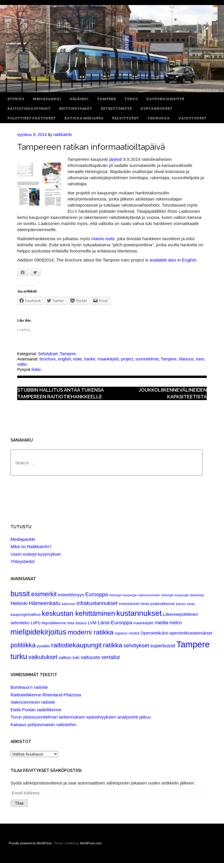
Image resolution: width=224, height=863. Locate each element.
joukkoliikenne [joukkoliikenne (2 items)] (162, 604)
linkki (36, 369)
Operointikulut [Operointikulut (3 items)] (154, 632)
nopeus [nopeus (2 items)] (121, 633)
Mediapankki (47, 99)
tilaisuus (186, 359)
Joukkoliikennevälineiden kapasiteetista (173, 393)
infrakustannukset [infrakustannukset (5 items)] (97, 603)
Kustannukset (156, 109)
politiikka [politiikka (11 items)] (23, 645)
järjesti (115, 159)
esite (77, 359)
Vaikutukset (192, 118)
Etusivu (15, 99)
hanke (89, 359)
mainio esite (103, 238)
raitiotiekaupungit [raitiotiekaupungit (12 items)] (76, 645)
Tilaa (19, 803)
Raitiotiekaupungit (28, 109)
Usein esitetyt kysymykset (35, 554)
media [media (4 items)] (161, 622)
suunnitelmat (146, 359)
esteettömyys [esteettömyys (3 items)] (71, 594)
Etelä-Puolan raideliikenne (35, 709)
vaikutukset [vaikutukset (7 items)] (43, 657)
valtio (22, 364)
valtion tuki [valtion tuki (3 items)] (69, 657)
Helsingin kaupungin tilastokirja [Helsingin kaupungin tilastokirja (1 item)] (182, 595)
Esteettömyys (116, 109)
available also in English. (173, 259)
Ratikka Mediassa (84, 118)
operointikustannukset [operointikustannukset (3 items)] (190, 632)
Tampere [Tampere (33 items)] (193, 644)
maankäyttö (107, 359)
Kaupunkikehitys (165, 99)
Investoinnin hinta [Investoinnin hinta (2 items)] (134, 604)
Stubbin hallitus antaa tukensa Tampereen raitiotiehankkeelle (60, 393)
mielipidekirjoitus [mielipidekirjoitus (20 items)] (38, 631)
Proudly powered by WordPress (30, 843)
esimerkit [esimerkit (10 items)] (44, 594)
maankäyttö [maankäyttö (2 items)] (143, 623)
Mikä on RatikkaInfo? (30, 546)
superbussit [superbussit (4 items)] (162, 645)
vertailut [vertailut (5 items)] (111, 657)
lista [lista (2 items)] (70, 623)
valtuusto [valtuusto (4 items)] (90, 657)
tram (200, 359)
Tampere (106, 99)
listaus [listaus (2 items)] (81, 623)
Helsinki (78, 99)
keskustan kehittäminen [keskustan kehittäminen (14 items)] (78, 613)
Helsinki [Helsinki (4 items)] (19, 603)
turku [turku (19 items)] (18, 656)
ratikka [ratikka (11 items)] (112, 645)
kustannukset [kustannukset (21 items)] (139, 613)
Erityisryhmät (75, 109)
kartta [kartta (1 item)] (191, 604)
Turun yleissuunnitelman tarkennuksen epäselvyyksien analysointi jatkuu (80, 716)
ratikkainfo (62, 134)
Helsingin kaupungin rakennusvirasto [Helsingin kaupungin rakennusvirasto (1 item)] (134, 595)
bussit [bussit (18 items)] (20, 594)
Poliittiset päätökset (31, 118)
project (127, 359)
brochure (48, 359)
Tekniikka (158, 118)
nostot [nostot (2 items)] (134, 633)
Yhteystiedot (22, 561)
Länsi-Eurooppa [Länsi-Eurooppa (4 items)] (115, 622)
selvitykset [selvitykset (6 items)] (136, 645)
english (64, 359)
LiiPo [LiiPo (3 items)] (36, 622)
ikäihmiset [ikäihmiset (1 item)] (68, 604)
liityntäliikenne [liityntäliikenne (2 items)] (54, 623)
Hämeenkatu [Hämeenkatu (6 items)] (44, 603)
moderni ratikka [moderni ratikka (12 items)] (90, 632)
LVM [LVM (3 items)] (92, 622)
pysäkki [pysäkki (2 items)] (43, 646)
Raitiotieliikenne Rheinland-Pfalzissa (45, 694)
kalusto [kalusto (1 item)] (181, 604)
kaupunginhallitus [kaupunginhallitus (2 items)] (25, 614)
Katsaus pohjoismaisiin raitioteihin (43, 724)
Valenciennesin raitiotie (32, 702)
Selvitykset (125, 118)
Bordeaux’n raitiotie (29, 687)
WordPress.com (91, 843)
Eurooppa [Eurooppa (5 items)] (96, 594)
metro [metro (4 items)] (175, 622)
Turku (131, 99)
